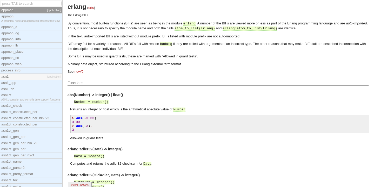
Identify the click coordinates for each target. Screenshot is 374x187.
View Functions (80, 185)
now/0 (79, 72)
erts (91, 8)
